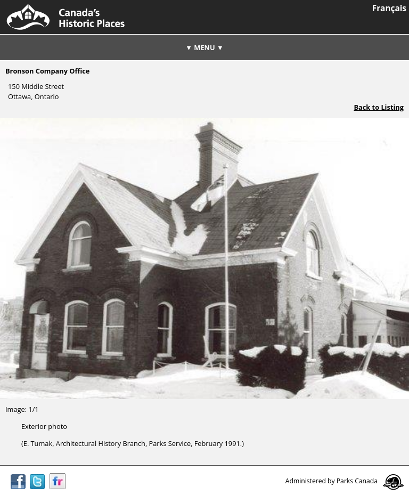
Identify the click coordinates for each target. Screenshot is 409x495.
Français (389, 8)
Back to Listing (379, 107)
